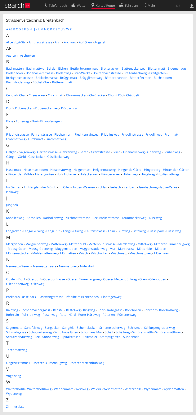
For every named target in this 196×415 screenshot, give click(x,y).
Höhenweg (130, 174)
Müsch (83, 253)
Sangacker (52, 327)
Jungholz (12, 205)
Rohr (101, 310)
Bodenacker (14, 73)
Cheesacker (37, 95)
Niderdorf (87, 266)
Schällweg (123, 332)
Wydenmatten (173, 389)
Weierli (96, 389)
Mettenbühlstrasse (102, 244)
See (37, 337)
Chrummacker (76, 95)
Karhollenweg (53, 218)
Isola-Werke (168, 187)
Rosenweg (49, 314)
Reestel (58, 310)
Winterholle (133, 389)
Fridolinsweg (110, 134)
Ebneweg (22, 121)
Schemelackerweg (112, 327)
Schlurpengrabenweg (159, 327)
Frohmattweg (15, 139)
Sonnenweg (50, 337)
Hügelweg (148, 174)
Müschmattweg (140, 253)
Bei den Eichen (57, 68)
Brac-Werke (82, 73)
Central (11, 95)
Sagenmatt (14, 327)
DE (178, 6)
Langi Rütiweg (73, 231)
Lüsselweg (173, 231)
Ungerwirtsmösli (18, 363)
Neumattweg (68, 266)
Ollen (143, 279)
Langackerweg (33, 231)
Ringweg (89, 310)
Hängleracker (110, 174)
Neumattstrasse (44, 266)
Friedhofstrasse (17, 134)
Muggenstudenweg (93, 249)
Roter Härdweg (89, 314)
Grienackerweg (134, 152)
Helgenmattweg (104, 170)
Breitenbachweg (135, 73)
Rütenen (109, 314)
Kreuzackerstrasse (106, 218)
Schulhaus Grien (66, 332)
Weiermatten (112, 389)
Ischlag (102, 187)
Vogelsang (13, 376)
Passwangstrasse (50, 297)
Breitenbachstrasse (107, 73)
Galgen (11, 152)
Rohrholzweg (168, 310)
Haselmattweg (60, 170)
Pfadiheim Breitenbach (82, 297)
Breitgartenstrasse (19, 78)
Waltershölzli (15, 389)
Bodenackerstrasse (40, 73)
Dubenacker (24, 108)
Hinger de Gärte (129, 170)
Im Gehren (13, 187)
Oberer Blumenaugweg (84, 279)
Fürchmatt (35, 139)
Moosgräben (17, 249)
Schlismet (135, 327)
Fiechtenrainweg (87, 134)
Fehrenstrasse (41, 134)
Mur (113, 249)
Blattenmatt (156, 68)
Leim (111, 231)
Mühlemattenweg (45, 253)
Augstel (99, 42)
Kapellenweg (15, 218)
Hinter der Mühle (20, 174)
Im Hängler (32, 187)
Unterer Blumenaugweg (50, 363)
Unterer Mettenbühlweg (86, 363)
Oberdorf (34, 279)
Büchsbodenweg (18, 82)
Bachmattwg (35, 68)
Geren (83, 152)
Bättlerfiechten (140, 78)
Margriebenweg (36, 244)
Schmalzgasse (16, 332)
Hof (59, 174)
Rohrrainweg (30, 314)
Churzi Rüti (116, 95)
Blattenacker (110, 68)
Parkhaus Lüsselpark (21, 297)
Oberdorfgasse (54, 279)
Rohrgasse (114, 310)
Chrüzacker (97, 95)
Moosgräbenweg (41, 249)
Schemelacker (87, 327)
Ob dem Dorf (15, 279)
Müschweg (161, 253)
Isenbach (129, 187)
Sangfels (68, 327)
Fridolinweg (154, 134)
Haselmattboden (36, 170)
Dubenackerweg (47, 108)
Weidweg (81, 389)
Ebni (34, 121)
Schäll (109, 332)
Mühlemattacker (18, 253)
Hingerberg (152, 170)
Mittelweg (145, 244)
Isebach (115, 187)
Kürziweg (155, 218)
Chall (22, 95)
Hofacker (70, 174)
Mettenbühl (77, 244)
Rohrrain (12, 314)
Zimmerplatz (15, 406)
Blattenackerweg (133, 68)
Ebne (9, 121)
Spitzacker (90, 337)
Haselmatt (13, 170)
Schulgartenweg (40, 332)
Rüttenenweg (126, 314)
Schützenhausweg (19, 337)
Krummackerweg (134, 218)
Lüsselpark (156, 231)
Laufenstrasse (95, 231)
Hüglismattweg (168, 174)
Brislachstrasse (47, 78)
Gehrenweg (68, 152)
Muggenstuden (66, 249)
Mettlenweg (126, 244)
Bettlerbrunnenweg (84, 68)
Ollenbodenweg (17, 284)
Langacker (13, 231)
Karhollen (34, 218)
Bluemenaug (177, 68)
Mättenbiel (145, 249)
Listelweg (139, 231)
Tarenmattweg (16, 350)
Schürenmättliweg (168, 332)
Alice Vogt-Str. (16, 42)
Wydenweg (14, 393)
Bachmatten (15, 68)
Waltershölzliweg (39, 389)
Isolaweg (12, 192)
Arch (58, 42)
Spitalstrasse (71, 337)
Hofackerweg (89, 174)
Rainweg (12, 310)
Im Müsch (49, 187)
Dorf (9, 108)
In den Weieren (84, 187)
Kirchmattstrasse (77, 218)
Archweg (70, 42)
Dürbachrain (70, 108)
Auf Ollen (85, 42)
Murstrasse (126, 249)
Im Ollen (65, 187)
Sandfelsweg (33, 327)
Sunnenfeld (131, 337)
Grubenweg (171, 152)
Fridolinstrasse (132, 134)
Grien (117, 152)
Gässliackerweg (58, 157)
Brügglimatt (68, 78)
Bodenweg (63, 73)
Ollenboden (157, 279)
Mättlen (160, 249)
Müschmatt (118, 253)
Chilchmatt (56, 95)
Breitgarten (157, 73)
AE (10, 29)
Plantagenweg (111, 297)
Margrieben (14, 244)
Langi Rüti (53, 231)
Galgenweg (27, 152)
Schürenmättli (142, 332)
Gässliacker (36, 157)
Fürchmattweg (56, 139)
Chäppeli (132, 95)
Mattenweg (59, 244)
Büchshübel (41, 82)
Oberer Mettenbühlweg (120, 279)
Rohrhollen (133, 310)
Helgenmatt (82, 170)
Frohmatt (171, 134)
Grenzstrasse (100, 152)
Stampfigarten (110, 337)
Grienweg (154, 152)
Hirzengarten (44, 174)
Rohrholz (150, 310)
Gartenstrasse (47, 152)
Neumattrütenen (18, 266)
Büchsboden (163, 78)
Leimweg (124, 231)
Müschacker (99, 253)
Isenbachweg (148, 187)
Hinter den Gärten (176, 170)
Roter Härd (68, 314)
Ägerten (12, 55)
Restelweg (73, 310)
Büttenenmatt (62, 82)
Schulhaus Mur (91, 332)
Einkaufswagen (51, 121)
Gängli (10, 157)
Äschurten (27, 55)
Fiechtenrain (63, 134)
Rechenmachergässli (36, 310)
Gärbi (22, 157)
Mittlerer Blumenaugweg (172, 244)
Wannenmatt (63, 389)
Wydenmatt (152, 389)
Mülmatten (68, 253)
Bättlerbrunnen (116, 78)
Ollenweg (37, 284)
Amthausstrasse (40, 42)
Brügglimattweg (91, 78)
